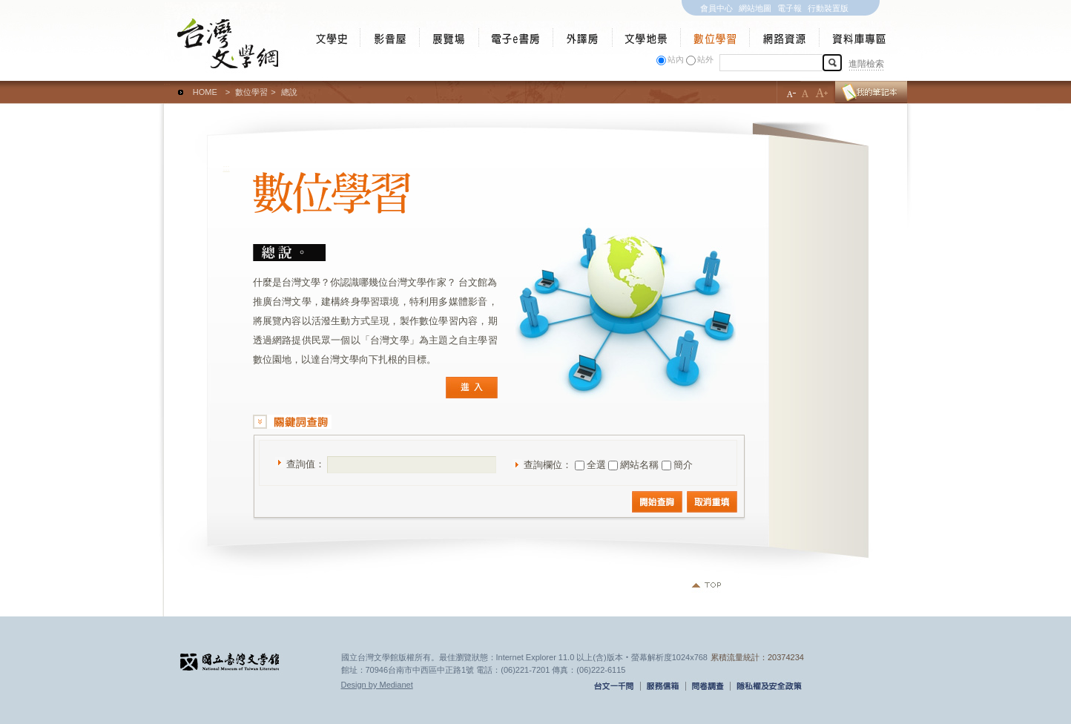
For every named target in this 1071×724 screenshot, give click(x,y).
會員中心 (716, 8)
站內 (676, 59)
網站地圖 (755, 8)
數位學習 (251, 92)
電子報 (789, 8)
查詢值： (305, 464)
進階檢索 (866, 64)
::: (167, 85)
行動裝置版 (828, 8)
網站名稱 (639, 464)
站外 (705, 59)
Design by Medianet (377, 684)
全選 (596, 464)
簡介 (683, 464)
